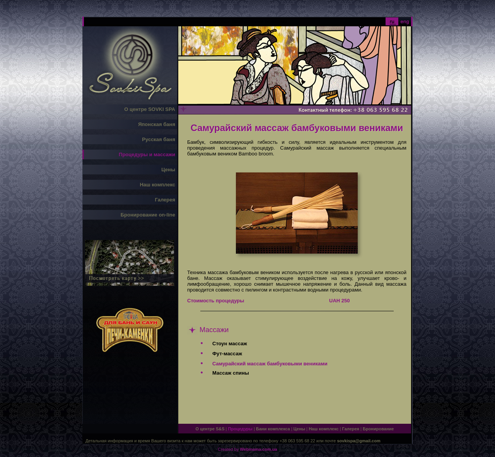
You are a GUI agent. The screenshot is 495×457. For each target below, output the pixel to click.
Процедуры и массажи (147, 154)
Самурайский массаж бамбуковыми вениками (270, 364)
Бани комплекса (273, 428)
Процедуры (240, 428)
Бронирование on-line (148, 215)
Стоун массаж (229, 343)
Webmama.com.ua (258, 449)
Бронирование (378, 428)
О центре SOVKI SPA (149, 109)
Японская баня (156, 124)
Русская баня (158, 139)
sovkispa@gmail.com (358, 440)
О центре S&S (210, 428)
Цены (168, 169)
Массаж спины (230, 373)
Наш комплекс (157, 185)
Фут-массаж (227, 353)
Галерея (165, 200)
